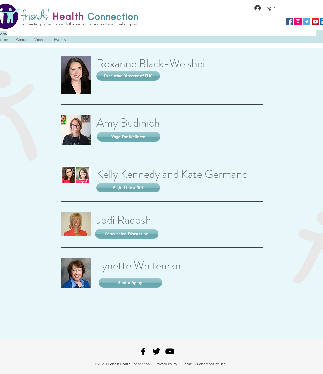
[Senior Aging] (130, 283)
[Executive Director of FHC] (128, 76)
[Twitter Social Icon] (306, 21)
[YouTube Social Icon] (315, 21)
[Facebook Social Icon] (289, 21)
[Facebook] (143, 351)
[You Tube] (170, 351)
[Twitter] (156, 351)
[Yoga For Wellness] (128, 137)
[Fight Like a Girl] (128, 187)
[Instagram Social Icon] (298, 21)
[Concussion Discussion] (126, 234)
